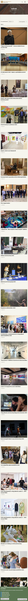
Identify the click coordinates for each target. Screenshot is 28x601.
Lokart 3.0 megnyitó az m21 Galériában (11, 386)
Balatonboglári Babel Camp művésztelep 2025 (12, 439)
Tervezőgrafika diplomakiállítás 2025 (10, 465)
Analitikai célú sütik (5, 592)
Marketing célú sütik (5, 593)
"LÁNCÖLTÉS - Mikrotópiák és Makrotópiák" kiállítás (14, 229)
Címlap (13, 10)
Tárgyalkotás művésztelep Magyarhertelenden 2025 (14, 412)
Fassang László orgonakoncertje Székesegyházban (13, 177)
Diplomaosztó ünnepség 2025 (8, 281)
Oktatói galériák (22, 21)
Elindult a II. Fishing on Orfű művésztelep (11, 543)
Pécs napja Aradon (5, 203)
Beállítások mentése (5, 598)
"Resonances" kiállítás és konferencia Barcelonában (14, 360)
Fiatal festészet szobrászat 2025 (9, 124)
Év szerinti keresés (4, 21)
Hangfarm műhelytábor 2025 (8, 308)
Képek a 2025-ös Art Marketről (8, 150)
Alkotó (2, 24)
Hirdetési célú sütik (5, 596)
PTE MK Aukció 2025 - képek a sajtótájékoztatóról (13, 72)
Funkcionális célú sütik (6, 595)
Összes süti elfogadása (22, 599)
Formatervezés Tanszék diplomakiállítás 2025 (12, 570)
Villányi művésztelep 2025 (7, 255)
